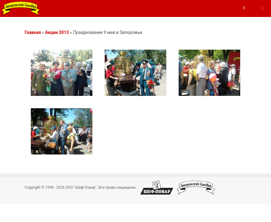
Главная (33, 32)
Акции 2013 (57, 32)
